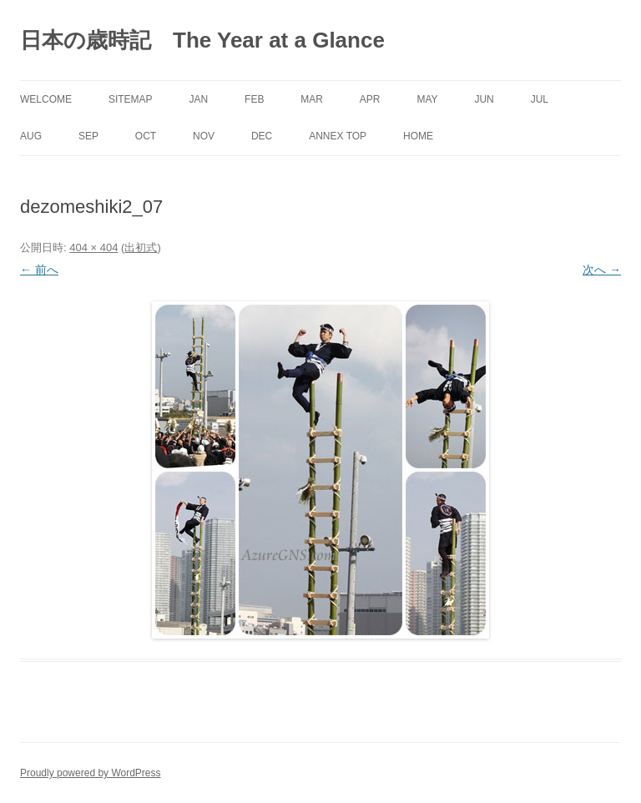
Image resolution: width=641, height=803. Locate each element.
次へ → (602, 269)
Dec (261, 136)
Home (418, 136)
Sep (88, 136)
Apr (370, 99)
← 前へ (39, 269)
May (426, 99)
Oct (145, 136)
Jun (483, 99)
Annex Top (337, 136)
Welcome (46, 99)
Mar (311, 99)
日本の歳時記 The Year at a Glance (202, 40)
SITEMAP (131, 99)
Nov (204, 136)
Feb (254, 99)
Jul (539, 99)
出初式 (140, 247)
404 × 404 (93, 247)
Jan (198, 99)
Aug (31, 136)
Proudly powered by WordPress (90, 773)
